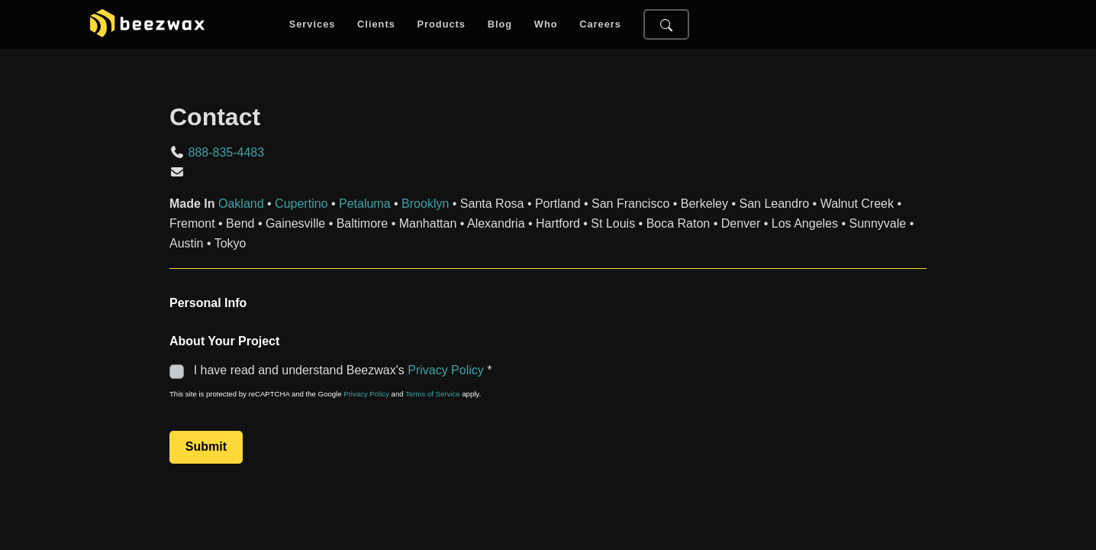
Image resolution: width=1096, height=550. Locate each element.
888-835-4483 (226, 152)
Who (546, 25)
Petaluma (365, 203)
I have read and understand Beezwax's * (332, 370)
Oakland (241, 203)
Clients (376, 25)
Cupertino (301, 203)
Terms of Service (432, 394)
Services (312, 25)
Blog (500, 25)
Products (441, 25)
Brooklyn (425, 203)
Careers (600, 25)
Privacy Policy (446, 370)
